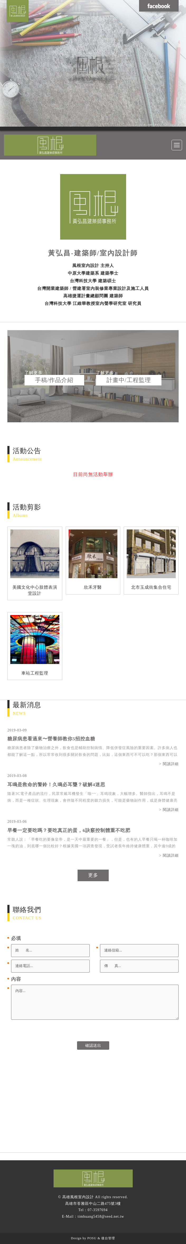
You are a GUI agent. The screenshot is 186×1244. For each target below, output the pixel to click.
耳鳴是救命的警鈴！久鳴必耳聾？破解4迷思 (56, 784)
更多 (93, 875)
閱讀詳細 (171, 764)
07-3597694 (98, 1210)
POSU (92, 1238)
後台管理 (108, 1238)
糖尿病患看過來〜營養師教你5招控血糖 (51, 738)
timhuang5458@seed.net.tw (101, 1216)
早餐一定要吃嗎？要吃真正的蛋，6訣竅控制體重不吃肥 (68, 830)
